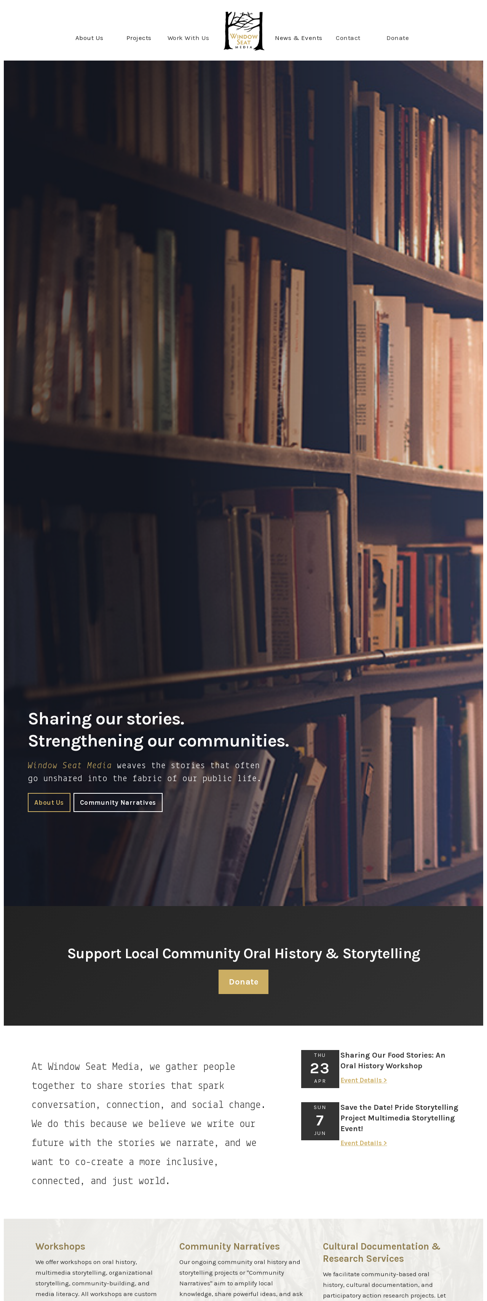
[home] (243, 30)
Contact (348, 38)
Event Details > (363, 1080)
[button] (89, 38)
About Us (49, 802)
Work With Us (188, 38)
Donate (397, 38)
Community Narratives (118, 802)
